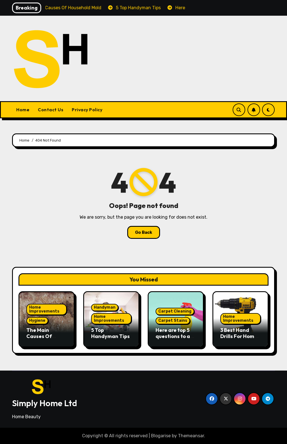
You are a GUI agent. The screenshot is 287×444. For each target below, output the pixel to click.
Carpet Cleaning (174, 311)
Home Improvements (44, 309)
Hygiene (37, 320)
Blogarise (161, 435)
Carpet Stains (172, 320)
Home (22, 109)
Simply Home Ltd (44, 403)
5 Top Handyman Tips (110, 333)
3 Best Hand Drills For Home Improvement (238, 336)
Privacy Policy (87, 109)
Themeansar (191, 435)
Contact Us (50, 109)
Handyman (104, 307)
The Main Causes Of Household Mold (45, 336)
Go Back (143, 232)
